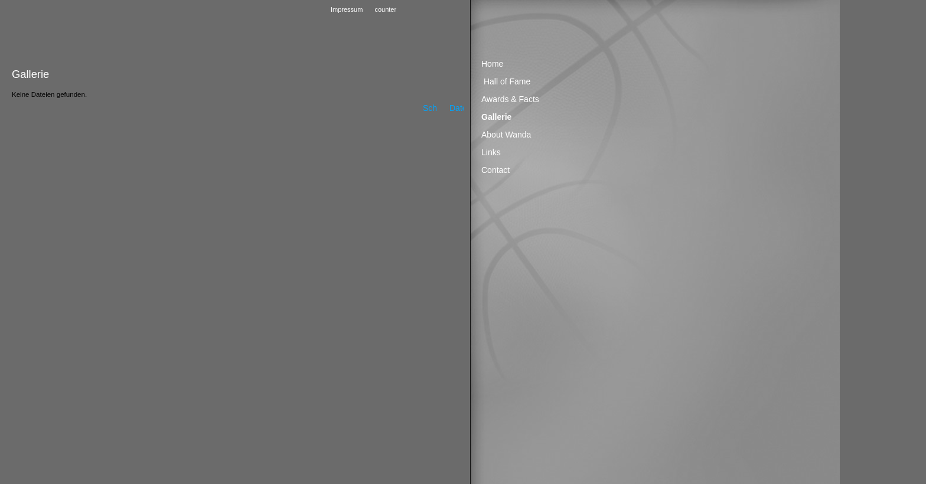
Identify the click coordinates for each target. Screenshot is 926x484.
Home (492, 63)
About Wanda (506, 134)
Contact (495, 170)
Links (491, 152)
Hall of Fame (507, 81)
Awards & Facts (510, 99)
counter (385, 9)
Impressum (347, 9)
